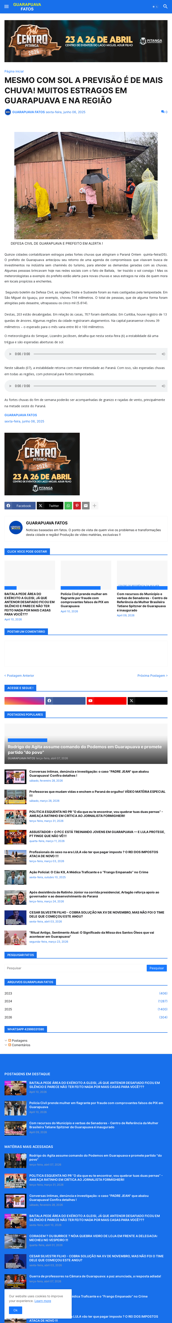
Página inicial (14, 71)
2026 (86, 1017)
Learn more (42, 1301)
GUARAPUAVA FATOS (47, 523)
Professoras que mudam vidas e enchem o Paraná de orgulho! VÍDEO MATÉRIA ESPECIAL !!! (97, 793)
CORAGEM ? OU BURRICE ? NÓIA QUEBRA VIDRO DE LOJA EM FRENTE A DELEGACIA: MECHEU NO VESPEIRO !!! (93, 1238)
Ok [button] (15, 1310)
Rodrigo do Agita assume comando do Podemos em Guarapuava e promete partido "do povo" (95, 1157)
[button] (6, 7)
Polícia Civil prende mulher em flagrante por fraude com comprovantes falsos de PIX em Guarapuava (85, 600)
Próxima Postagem (151, 675)
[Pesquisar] (76, 968)
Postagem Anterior (20, 675)
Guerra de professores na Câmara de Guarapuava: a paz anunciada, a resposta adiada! (95, 1276)
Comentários (19, 1045)
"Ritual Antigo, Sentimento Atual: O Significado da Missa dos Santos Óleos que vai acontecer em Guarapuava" (91, 934)
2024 (86, 1001)
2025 (86, 1009)
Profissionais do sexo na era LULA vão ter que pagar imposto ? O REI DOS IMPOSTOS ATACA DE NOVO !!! (93, 854)
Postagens (17, 1040)
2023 (86, 993)
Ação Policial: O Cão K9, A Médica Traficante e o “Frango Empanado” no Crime (88, 872)
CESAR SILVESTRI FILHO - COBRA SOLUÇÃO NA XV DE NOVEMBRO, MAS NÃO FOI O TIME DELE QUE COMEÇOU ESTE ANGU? (96, 914)
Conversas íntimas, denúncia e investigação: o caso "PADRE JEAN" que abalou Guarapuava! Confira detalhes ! (89, 773)
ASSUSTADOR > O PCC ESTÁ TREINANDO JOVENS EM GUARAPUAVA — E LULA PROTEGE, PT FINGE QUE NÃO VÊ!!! (97, 834)
